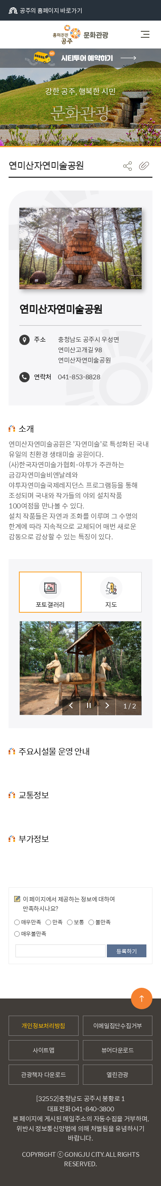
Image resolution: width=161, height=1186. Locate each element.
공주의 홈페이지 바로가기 (45, 10)
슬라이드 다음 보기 (106, 705)
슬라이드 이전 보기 (70, 705)
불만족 (99, 922)
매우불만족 (30, 933)
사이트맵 (44, 1050)
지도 (111, 593)
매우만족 (27, 922)
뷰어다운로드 (117, 1050)
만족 (54, 922)
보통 (75, 922)
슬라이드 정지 (88, 705)
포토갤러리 (50, 593)
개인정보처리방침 (43, 1025)
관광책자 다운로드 (43, 1074)
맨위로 (142, 998)
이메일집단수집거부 (117, 1025)
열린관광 (117, 1074)
